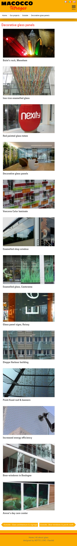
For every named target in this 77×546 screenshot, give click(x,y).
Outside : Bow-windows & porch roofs (57, 525)
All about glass (41, 537)
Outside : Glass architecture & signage (20, 525)
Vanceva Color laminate (15, 211)
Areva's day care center (15, 513)
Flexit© (51, 540)
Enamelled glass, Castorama (17, 286)
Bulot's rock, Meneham (15, 60)
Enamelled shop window (16, 249)
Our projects (14, 15)
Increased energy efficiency (17, 437)
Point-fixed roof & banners (16, 400)
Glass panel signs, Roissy (16, 324)
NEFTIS (37, 540)
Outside (25, 15)
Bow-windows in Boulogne (17, 475)
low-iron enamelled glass (16, 98)
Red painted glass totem (15, 135)
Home (4, 15)
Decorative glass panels (40, 15)
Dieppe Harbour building (15, 362)
